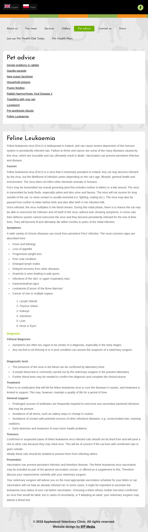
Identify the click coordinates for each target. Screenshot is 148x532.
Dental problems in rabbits (23, 65)
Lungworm (13, 105)
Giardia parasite (16, 70)
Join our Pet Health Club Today (26, 38)
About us (12, 28)
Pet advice (84, 28)
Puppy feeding (15, 87)
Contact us (105, 28)
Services (49, 28)
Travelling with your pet (21, 99)
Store (122, 28)
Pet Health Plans (62, 38)
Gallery (66, 28)
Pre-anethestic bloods (20, 110)
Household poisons (18, 82)
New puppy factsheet (20, 76)
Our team (31, 28)
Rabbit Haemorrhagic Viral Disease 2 (29, 93)
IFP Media (88, 526)
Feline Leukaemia (18, 116)
